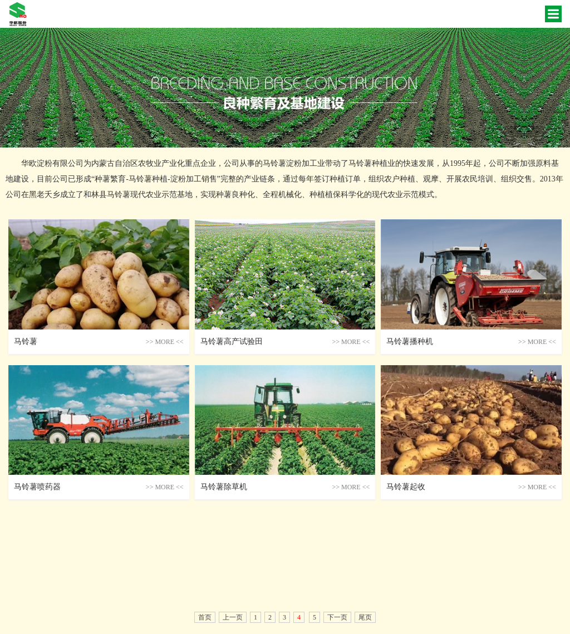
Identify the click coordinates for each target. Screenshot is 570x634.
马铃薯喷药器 (37, 487)
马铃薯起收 (405, 487)
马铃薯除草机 (223, 487)
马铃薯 (25, 341)
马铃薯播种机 (409, 341)
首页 (205, 617)
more (165, 342)
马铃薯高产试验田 (231, 341)
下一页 (337, 617)
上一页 (233, 617)
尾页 (365, 617)
